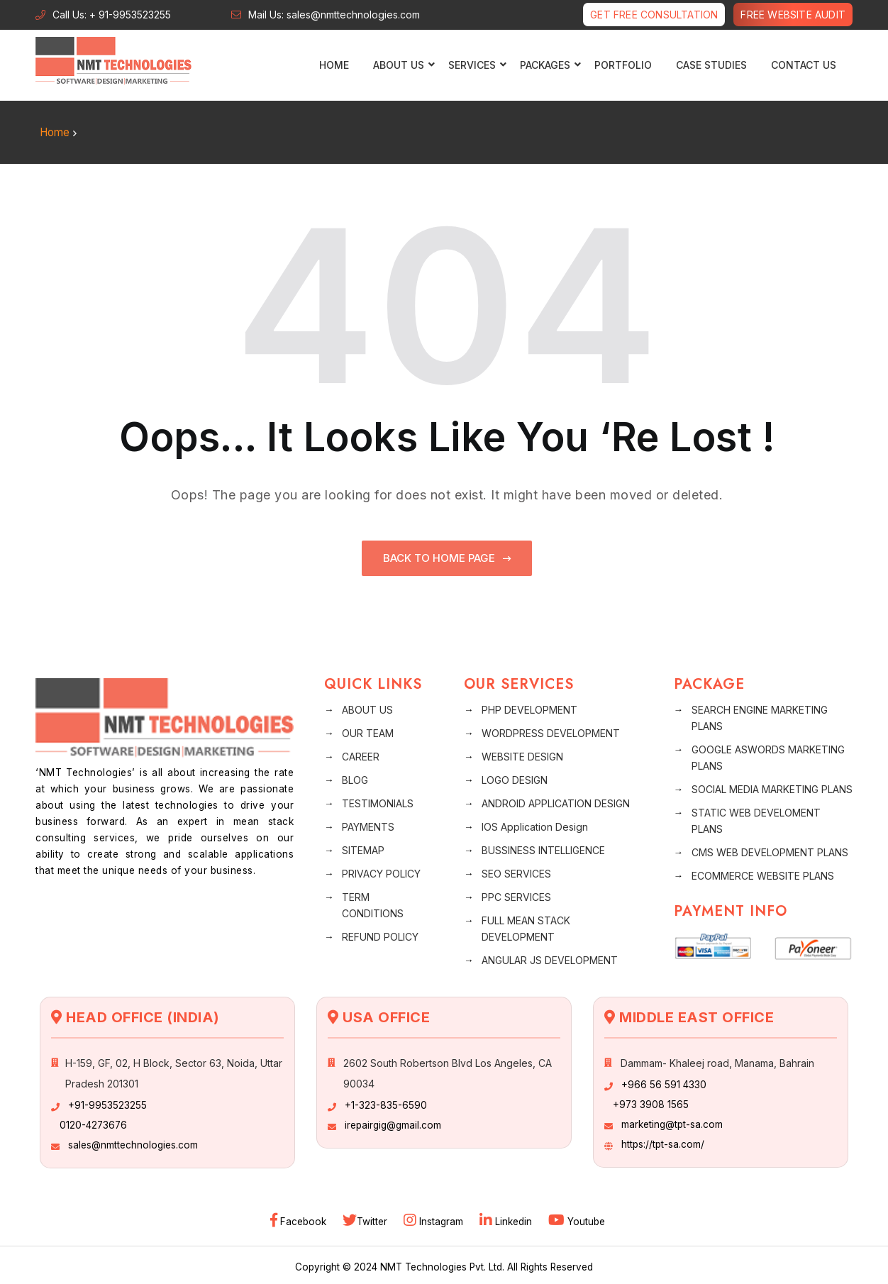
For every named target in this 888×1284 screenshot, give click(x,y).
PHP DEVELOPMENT (529, 709)
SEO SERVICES (516, 873)
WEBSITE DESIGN (522, 756)
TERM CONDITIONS (373, 904)
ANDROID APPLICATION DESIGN (556, 803)
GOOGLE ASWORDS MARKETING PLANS (768, 757)
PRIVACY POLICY (381, 873)
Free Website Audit (792, 15)
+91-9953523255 (107, 1104)
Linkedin (507, 1221)
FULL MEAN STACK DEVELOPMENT (526, 928)
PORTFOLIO (623, 65)
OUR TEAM (368, 732)
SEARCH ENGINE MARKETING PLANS (760, 717)
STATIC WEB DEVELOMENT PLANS (756, 820)
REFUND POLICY (380, 936)
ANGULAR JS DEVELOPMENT (550, 959)
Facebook (299, 1221)
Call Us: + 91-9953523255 (111, 15)
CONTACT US (803, 65)
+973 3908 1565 (651, 1103)
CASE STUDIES (711, 65)
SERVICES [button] (473, 65)
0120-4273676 (93, 1124)
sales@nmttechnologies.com (133, 1144)
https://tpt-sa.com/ (662, 1143)
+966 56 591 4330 (663, 1084)
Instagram (435, 1221)
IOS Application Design (535, 826)
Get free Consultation (654, 15)
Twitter (366, 1221)
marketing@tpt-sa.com (672, 1123)
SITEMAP (363, 849)
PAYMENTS (368, 826)
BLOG (355, 779)
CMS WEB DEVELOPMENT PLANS (770, 852)
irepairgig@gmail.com (393, 1124)
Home (334, 65)
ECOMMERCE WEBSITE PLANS (763, 875)
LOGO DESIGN (515, 779)
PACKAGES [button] (547, 65)
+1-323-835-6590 (386, 1104)
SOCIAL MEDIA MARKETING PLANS (772, 788)
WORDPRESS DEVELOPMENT (551, 732)
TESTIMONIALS (378, 803)
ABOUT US (367, 709)
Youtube (576, 1221)
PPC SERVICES (516, 896)
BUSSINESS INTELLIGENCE (543, 849)
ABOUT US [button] (400, 65)
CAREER (360, 756)
